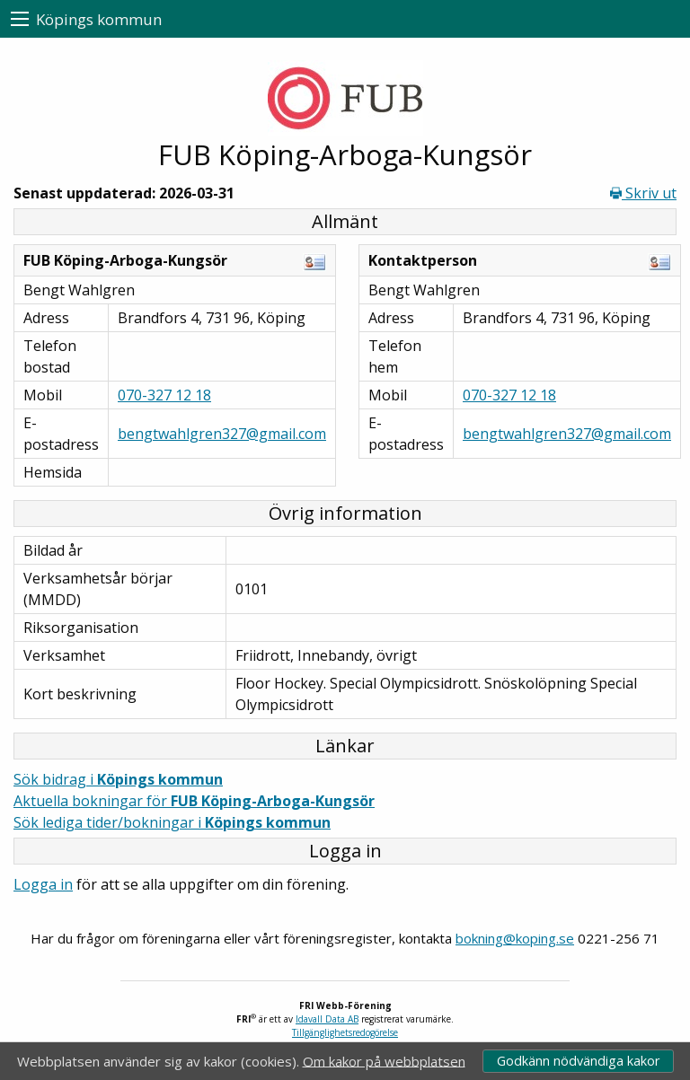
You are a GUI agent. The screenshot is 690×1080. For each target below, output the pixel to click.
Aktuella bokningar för (194, 801)
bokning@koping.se (515, 938)
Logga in (43, 884)
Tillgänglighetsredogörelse (345, 1032)
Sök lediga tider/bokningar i (172, 822)
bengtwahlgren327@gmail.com (222, 433)
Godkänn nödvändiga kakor (578, 1060)
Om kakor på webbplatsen (384, 1060)
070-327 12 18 (164, 395)
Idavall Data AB (327, 1019)
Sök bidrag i (118, 779)
